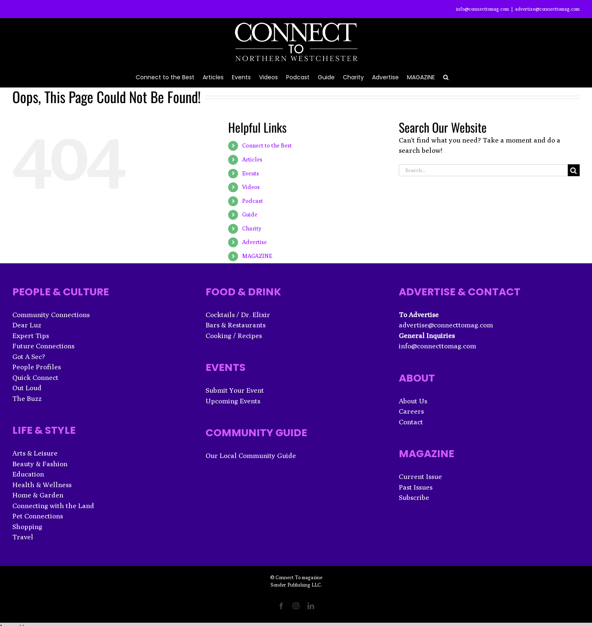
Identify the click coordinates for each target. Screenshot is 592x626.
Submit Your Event (235, 390)
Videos (251, 187)
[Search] (574, 170)
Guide (249, 214)
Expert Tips (30, 335)
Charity (251, 228)
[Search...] (483, 170)
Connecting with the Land (53, 506)
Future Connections (43, 346)
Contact (411, 422)
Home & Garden (37, 495)
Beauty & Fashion (39, 464)
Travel (22, 537)
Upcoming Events (233, 401)
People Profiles (36, 367)
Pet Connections (37, 516)
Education (28, 474)
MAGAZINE (257, 256)
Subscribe (414, 497)
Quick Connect (35, 377)
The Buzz (27, 398)
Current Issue (420, 476)
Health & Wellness (42, 485)
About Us (413, 401)
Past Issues (415, 487)
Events (250, 173)
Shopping (27, 526)
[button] (446, 76)
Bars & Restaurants (236, 325)
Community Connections (51, 315)
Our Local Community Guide (251, 455)
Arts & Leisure (35, 453)
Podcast (252, 201)
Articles (252, 159)
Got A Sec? (28, 356)
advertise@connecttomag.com (547, 9)
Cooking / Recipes (234, 335)
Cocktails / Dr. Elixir (238, 315)
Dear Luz (26, 325)
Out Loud (27, 388)
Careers (411, 411)
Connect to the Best (267, 145)
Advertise (254, 242)
